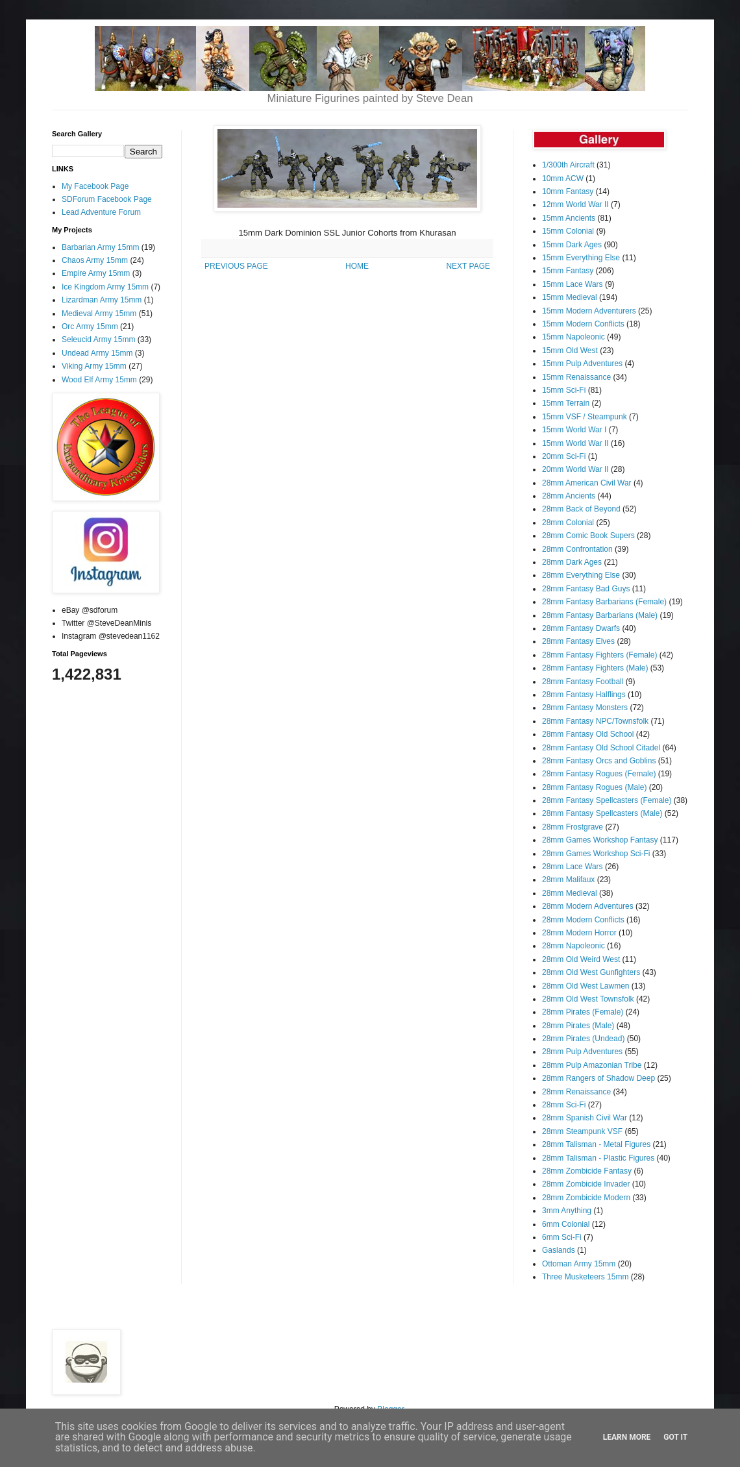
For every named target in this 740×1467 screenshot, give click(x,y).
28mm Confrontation (577, 549)
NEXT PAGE (468, 266)
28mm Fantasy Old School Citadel (601, 747)
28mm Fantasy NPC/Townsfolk (595, 721)
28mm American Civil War (587, 482)
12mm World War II (575, 204)
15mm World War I (574, 429)
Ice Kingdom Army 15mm (105, 286)
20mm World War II (575, 469)
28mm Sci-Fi (564, 1104)
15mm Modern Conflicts (583, 323)
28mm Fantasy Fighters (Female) (599, 655)
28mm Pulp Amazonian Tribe (591, 1065)
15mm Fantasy (567, 270)
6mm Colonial (565, 1224)
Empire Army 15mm (96, 273)
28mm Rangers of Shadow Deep (598, 1078)
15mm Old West (570, 350)
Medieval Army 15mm (99, 313)
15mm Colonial (568, 231)
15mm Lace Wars (572, 284)
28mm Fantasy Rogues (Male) (594, 787)
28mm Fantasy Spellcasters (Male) (602, 813)
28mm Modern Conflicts (583, 919)
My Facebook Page (95, 186)
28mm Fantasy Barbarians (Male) (600, 615)
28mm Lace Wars (572, 866)
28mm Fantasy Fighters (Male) (595, 667)
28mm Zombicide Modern (586, 1197)
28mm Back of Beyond (581, 508)
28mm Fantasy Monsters (585, 707)
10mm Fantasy (567, 191)
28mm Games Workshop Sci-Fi (596, 853)
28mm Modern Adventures (588, 906)
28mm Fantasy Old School (588, 734)
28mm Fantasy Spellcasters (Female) (606, 800)
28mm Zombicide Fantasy (587, 1171)
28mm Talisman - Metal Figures (596, 1144)
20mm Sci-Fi (564, 456)
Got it (675, 1437)
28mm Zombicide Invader (586, 1184)
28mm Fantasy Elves (578, 641)
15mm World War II (575, 443)
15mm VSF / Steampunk (584, 416)
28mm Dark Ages (572, 562)
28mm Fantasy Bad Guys (586, 588)
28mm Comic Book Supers (588, 535)
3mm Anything (566, 1210)
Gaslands (558, 1250)
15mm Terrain (565, 403)
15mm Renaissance (576, 377)
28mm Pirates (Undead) (583, 1038)
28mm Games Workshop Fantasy (600, 839)
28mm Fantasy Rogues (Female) (599, 773)
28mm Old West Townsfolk (588, 999)
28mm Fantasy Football (582, 681)
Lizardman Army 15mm (102, 299)
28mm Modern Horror (579, 932)
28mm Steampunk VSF (582, 1131)
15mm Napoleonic (573, 336)
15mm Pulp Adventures (582, 363)
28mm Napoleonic (573, 945)
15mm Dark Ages (572, 244)
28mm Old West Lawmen (586, 986)
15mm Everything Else (581, 257)
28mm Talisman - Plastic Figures (598, 1158)
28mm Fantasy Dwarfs (581, 628)
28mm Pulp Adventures (582, 1051)
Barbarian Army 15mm (100, 247)
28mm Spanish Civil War (584, 1117)
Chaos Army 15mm (95, 260)
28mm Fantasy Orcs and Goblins (599, 760)
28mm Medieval (569, 893)
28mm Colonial (568, 522)
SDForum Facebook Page (107, 199)
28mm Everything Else (581, 575)
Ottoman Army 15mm (578, 1263)
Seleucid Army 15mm (98, 339)
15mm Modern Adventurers (589, 310)
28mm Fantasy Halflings (584, 694)
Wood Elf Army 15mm (99, 379)
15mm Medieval (569, 297)
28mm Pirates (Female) (582, 1012)
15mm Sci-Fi (564, 390)
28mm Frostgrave (572, 827)
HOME (357, 266)
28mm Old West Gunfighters (591, 972)
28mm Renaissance (576, 1091)
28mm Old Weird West (581, 959)
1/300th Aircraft (568, 164)
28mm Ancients (568, 495)
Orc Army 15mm (90, 326)
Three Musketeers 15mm (585, 1276)
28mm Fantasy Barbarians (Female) (604, 601)
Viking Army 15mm (94, 366)
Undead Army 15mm (97, 353)
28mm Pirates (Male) (578, 1025)
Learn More (627, 1437)
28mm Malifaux (568, 879)
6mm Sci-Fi (562, 1237)
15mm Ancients (568, 218)
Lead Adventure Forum (101, 212)
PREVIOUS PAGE (236, 266)
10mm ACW (563, 178)
